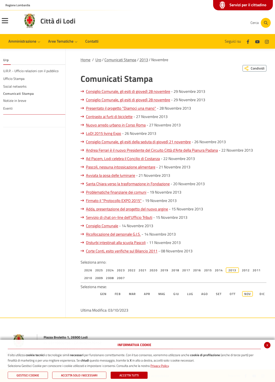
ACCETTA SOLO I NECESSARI (79, 375)
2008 (110, 278)
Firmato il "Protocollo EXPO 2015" (114, 200)
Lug (190, 294)
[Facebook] (205, 22)
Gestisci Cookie (28, 375)
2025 (99, 270)
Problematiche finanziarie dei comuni (116, 192)
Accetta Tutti (129, 375)
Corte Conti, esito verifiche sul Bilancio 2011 (121, 251)
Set (219, 294)
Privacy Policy (159, 365)
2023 (121, 270)
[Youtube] (218, 22)
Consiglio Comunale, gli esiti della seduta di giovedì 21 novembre (138, 142)
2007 (121, 278)
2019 (164, 270)
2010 (88, 278)
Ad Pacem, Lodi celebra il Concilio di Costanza (123, 158)
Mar (132, 294)
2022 (132, 270)
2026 (88, 270)
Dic (262, 294)
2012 (246, 270)
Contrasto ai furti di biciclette (109, 117)
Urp (98, 60)
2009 (99, 278)
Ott (232, 294)
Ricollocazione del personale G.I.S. (113, 234)
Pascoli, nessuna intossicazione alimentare (120, 167)
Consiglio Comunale (102, 226)
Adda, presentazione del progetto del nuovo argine (127, 209)
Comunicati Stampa (120, 60)
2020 (153, 270)
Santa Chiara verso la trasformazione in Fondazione (128, 184)
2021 (143, 270)
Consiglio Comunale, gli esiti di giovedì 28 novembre (128, 91)
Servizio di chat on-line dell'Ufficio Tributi (119, 217)
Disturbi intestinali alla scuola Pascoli (116, 242)
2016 (197, 270)
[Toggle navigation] (10, 23)
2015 (208, 270)
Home (85, 60)
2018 (175, 270)
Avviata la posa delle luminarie (110, 175)
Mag (161, 294)
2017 (186, 270)
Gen (103, 294)
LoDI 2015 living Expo (103, 133)
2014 (219, 270)
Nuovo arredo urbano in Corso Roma (116, 125)
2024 (110, 270)
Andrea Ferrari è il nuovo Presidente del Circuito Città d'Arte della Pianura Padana (152, 150)
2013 (143, 60)
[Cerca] (260, 23)
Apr (147, 294)
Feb (118, 294)
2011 (257, 270)
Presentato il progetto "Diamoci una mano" (121, 108)
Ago (204, 294)
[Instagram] (230, 22)
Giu (176, 294)
